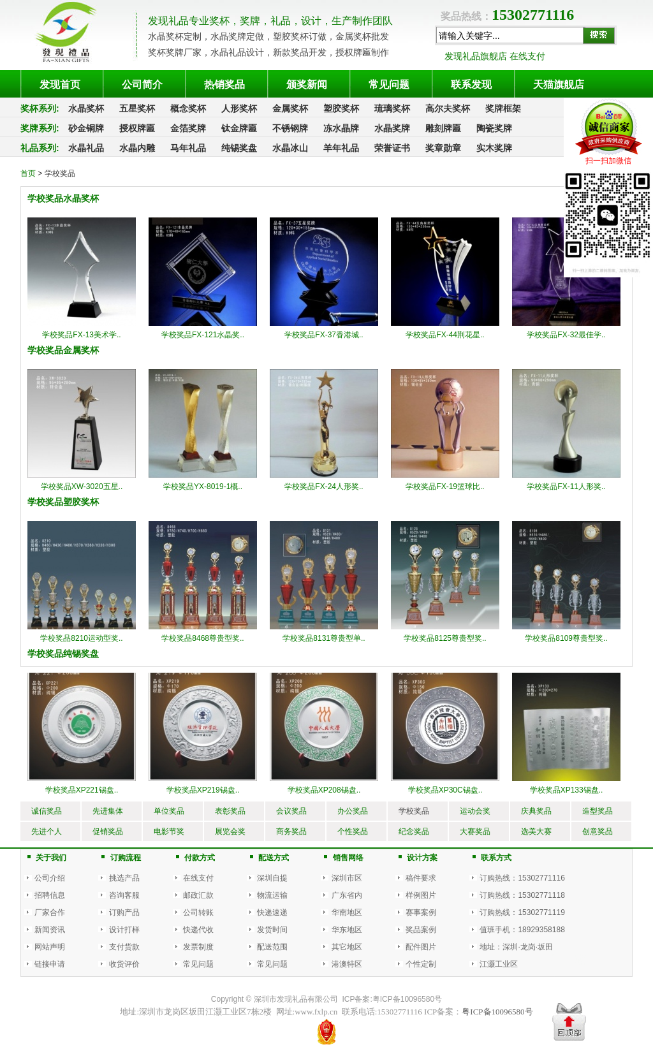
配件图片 (421, 946)
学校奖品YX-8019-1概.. (202, 486)
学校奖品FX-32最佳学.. (566, 334)
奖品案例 (421, 929)
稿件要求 (421, 878)
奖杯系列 (38, 108)
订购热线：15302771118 (522, 895)
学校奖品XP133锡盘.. (566, 790)
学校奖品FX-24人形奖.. (323, 486)
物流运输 (272, 895)
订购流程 (125, 857)
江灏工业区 (499, 964)
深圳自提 (272, 878)
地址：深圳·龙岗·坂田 (516, 946)
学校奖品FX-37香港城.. (323, 334)
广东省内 (347, 895)
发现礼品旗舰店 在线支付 (494, 56)
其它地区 (347, 946)
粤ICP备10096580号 (407, 999)
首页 (28, 173)
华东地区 (347, 929)
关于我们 (51, 857)
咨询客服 (124, 895)
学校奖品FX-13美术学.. (81, 334)
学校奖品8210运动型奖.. (81, 638)
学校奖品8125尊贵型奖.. (445, 638)
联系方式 (496, 857)
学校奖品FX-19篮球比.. (445, 486)
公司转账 (198, 912)
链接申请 (49, 964)
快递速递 (272, 912)
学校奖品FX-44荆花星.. (445, 334)
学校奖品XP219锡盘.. (203, 790)
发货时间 (272, 929)
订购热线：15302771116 (522, 878)
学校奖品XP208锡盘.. (324, 790)
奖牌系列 (38, 128)
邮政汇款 (198, 895)
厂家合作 (49, 912)
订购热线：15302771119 (522, 912)
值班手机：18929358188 (522, 929)
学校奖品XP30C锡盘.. (445, 790)
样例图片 (421, 895)
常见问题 (198, 964)
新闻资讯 (49, 929)
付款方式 (199, 857)
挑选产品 (124, 878)
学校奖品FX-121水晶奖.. (202, 334)
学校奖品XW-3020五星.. (81, 486)
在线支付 (198, 878)
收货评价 (124, 964)
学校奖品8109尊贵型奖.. (566, 638)
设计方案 (422, 857)
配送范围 (272, 946)
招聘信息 (49, 895)
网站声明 (49, 946)
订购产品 (124, 912)
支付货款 (124, 946)
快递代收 (198, 929)
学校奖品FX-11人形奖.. (566, 486)
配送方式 (273, 857)
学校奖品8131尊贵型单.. (323, 638)
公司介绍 (49, 878)
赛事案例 (421, 912)
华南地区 (347, 912)
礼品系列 (38, 148)
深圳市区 (347, 878)
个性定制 (421, 964)
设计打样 (124, 929)
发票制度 (198, 946)
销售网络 (348, 857)
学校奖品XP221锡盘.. (82, 790)
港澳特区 (347, 964)
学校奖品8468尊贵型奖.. (202, 638)
